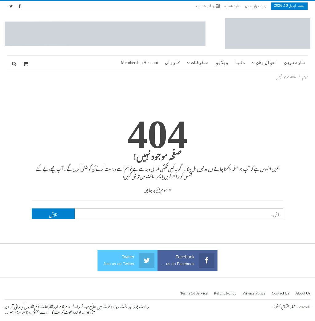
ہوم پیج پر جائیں (157, 188)
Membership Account (139, 62)
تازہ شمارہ (231, 6)
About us (302, 292)
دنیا (240, 62)
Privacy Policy (253, 292)
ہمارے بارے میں (255, 6)
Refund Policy (225, 292)
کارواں (172, 62)
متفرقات (200, 62)
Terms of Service (194, 292)
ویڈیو (222, 62)
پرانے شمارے (208, 6)
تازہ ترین (294, 62)
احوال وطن (266, 62)
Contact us (280, 292)
